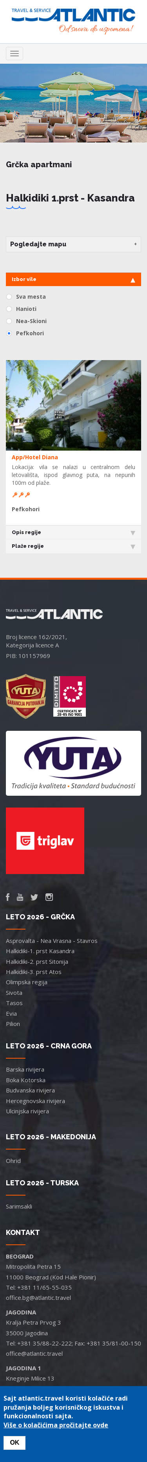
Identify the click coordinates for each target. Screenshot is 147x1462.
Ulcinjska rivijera (27, 1111)
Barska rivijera (25, 1069)
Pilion (13, 1024)
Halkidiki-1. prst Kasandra (40, 951)
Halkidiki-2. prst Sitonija (37, 961)
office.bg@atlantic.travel (38, 1297)
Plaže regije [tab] (73, 546)
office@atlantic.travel (34, 1353)
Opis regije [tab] (73, 532)
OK (14, 1442)
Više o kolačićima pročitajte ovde (56, 1425)
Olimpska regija (26, 982)
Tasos (14, 1003)
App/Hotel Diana (35, 457)
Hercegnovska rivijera (35, 1101)
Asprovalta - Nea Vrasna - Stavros (52, 940)
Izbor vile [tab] (73, 279)
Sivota (14, 992)
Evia (11, 1013)
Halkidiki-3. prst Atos (34, 972)
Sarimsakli (19, 1206)
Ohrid (13, 1160)
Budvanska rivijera (30, 1090)
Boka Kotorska (25, 1080)
